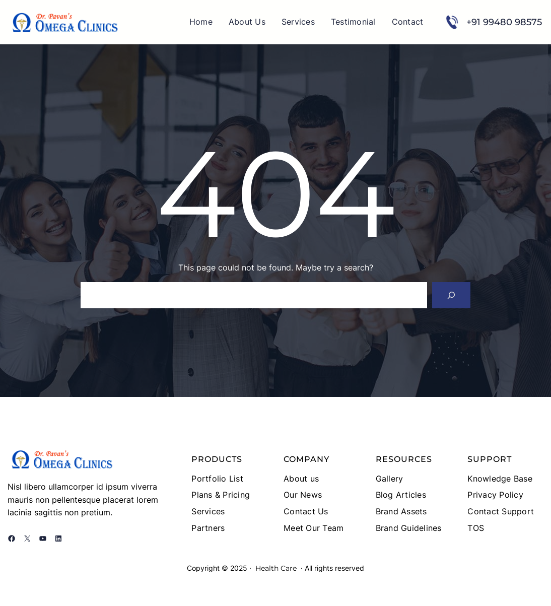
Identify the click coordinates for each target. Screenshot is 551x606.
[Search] (451, 295)
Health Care (276, 568)
